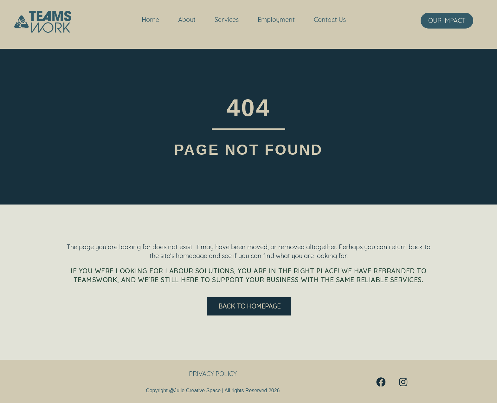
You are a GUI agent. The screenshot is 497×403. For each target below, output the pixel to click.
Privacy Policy (213, 374)
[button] (380, 382)
